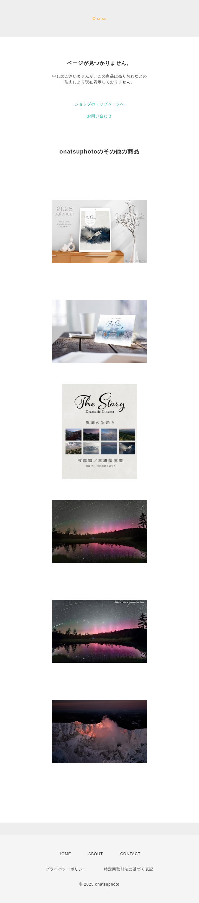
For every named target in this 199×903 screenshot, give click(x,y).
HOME (64, 854)
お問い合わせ (99, 116)
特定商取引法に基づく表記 (128, 869)
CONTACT (130, 854)
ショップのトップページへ (99, 104)
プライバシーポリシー (66, 869)
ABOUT (95, 854)
